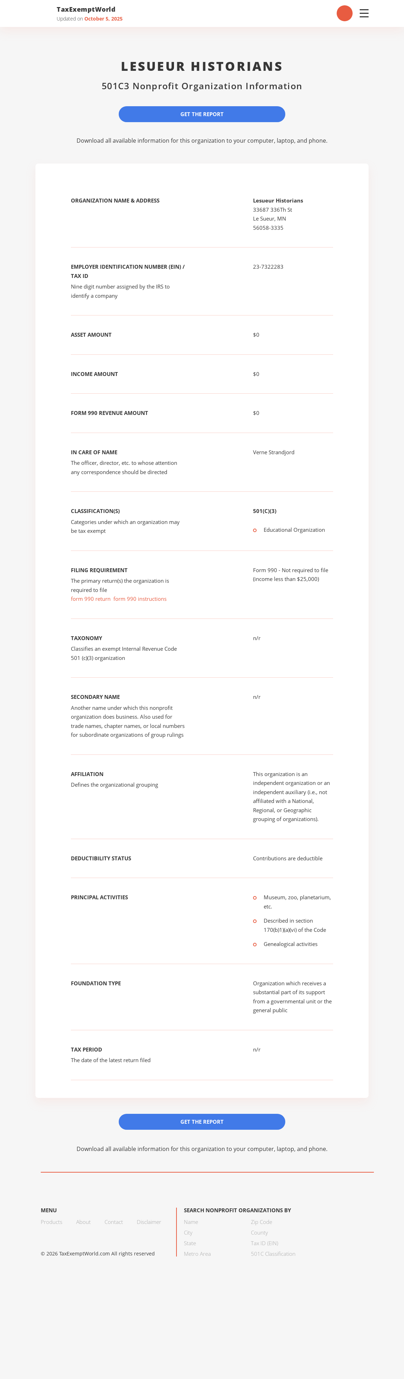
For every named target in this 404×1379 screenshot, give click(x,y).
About (83, 1221)
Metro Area (197, 1253)
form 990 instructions (140, 598)
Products (51, 1221)
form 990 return (91, 598)
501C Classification (273, 1253)
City (188, 1232)
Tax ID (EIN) (264, 1243)
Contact (114, 1221)
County (259, 1232)
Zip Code (261, 1221)
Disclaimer (149, 1221)
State (190, 1243)
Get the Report (202, 114)
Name (191, 1221)
